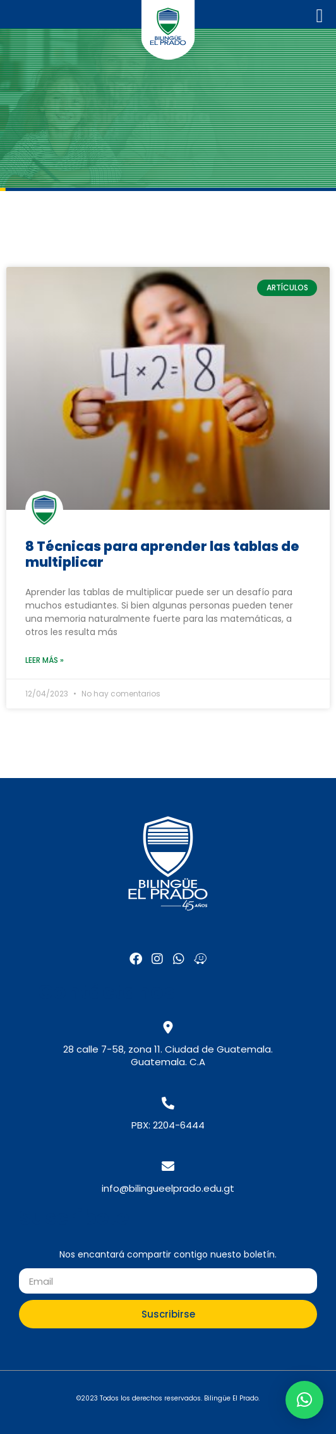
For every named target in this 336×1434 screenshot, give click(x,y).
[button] (304, 1400)
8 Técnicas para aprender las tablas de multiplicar (162, 554)
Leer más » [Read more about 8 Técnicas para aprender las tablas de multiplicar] (44, 660)
